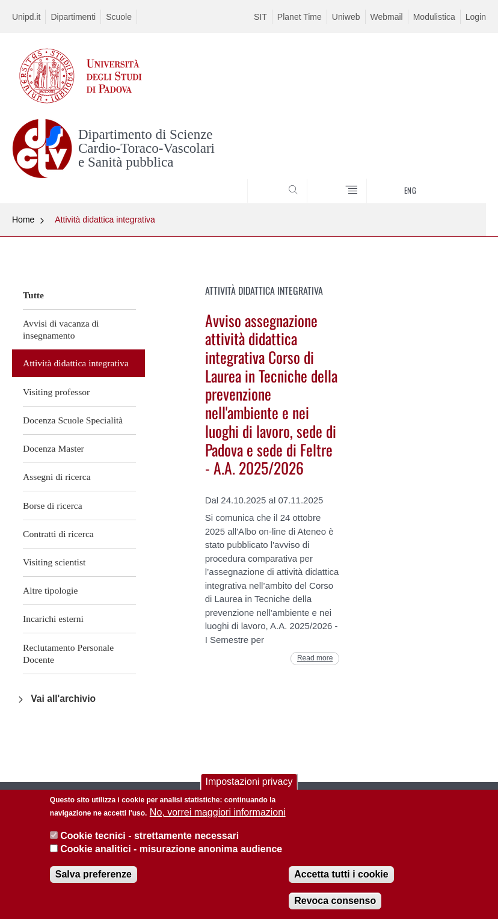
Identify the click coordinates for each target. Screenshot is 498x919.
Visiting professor (56, 392)
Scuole (119, 17)
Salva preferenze (93, 876)
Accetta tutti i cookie (341, 876)
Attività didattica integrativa (105, 219)
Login (476, 17)
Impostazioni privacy (249, 784)
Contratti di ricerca (58, 534)
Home (23, 219)
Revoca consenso (335, 902)
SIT (260, 17)
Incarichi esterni (53, 618)
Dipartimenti (73, 17)
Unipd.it (26, 17)
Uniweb (346, 17)
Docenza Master (53, 448)
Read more (315, 658)
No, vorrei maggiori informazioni (218, 815)
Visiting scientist (54, 562)
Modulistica (434, 17)
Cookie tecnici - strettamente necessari (149, 837)
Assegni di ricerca (57, 477)
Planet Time (299, 17)
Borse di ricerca (52, 505)
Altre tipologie (50, 590)
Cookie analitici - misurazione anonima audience (171, 851)
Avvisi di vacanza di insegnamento (61, 329)
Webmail (386, 17)
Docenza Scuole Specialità (73, 420)
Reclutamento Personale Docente (68, 653)
